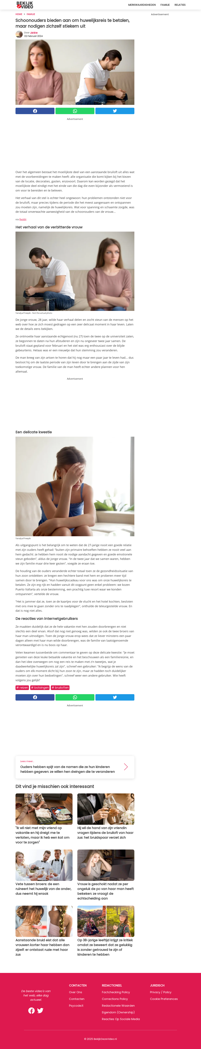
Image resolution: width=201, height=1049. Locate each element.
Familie (165, 5)
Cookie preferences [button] (164, 999)
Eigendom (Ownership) (118, 1012)
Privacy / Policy (160, 992)
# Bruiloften (60, 688)
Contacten (76, 999)
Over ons (75, 992)
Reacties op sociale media (121, 1019)
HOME (18, 14)
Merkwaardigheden (142, 5)
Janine (34, 32)
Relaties (180, 5)
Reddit (22, 219)
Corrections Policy (115, 999)
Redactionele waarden (118, 1006)
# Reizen (22, 688)
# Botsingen (40, 688)
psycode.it (76, 1006)
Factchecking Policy (116, 992)
